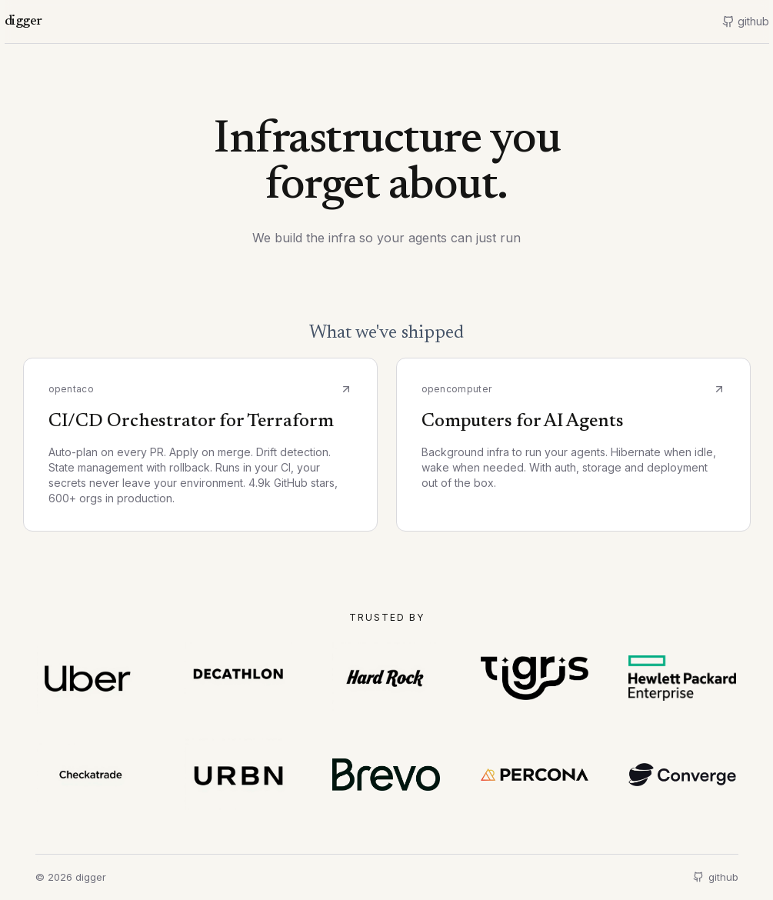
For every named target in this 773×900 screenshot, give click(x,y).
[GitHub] (745, 21)
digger (23, 21)
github (715, 877)
